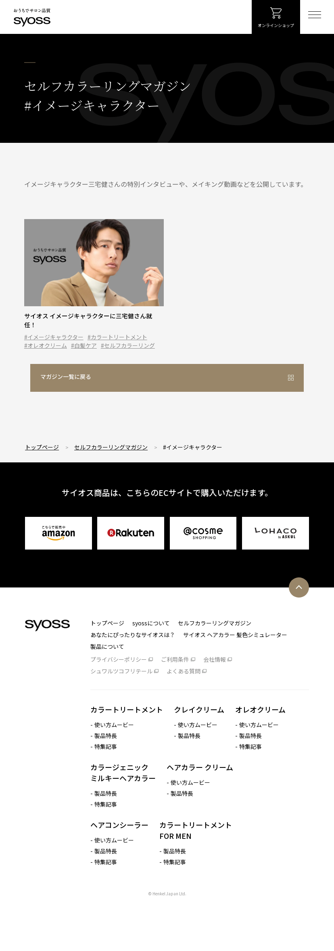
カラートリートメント (126, 723)
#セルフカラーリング (128, 353)
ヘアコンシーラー (119, 839)
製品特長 (105, 750)
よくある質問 (183, 685)
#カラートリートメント (117, 345)
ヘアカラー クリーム (200, 781)
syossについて (151, 637)
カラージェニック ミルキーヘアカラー (123, 786)
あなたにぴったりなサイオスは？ (132, 649)
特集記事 (105, 761)
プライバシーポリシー (118, 673)
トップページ (42, 461)
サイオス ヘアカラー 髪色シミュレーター (235, 649)
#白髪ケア (84, 353)
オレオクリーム (260, 723)
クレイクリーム (199, 723)
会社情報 (214, 673)
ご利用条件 (175, 673)
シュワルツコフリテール (121, 685)
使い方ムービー (114, 739)
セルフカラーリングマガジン (111, 461)
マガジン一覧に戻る (144, 394)
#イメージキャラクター (54, 345)
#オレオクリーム (45, 353)
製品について (107, 660)
